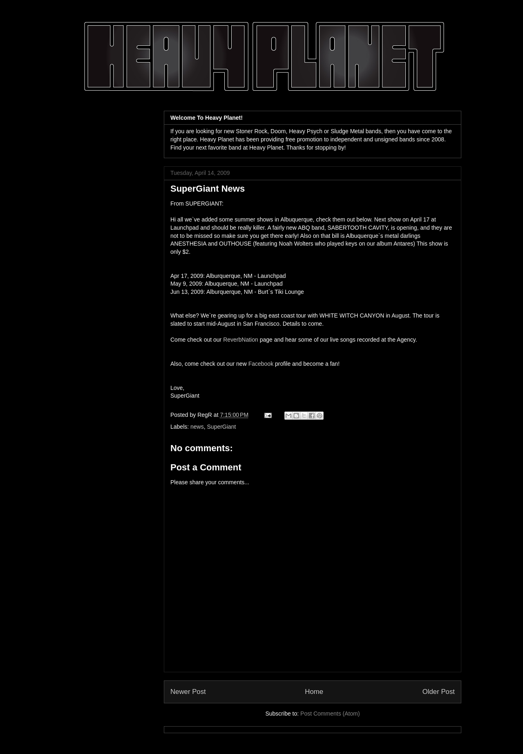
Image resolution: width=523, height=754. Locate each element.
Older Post (438, 692)
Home (314, 692)
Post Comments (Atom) (330, 713)
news (197, 426)
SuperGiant (221, 426)
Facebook (260, 363)
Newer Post (188, 692)
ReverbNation (240, 339)
